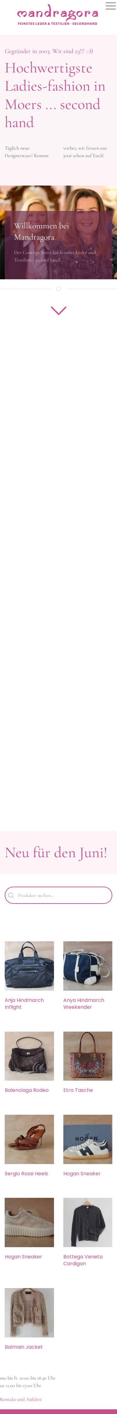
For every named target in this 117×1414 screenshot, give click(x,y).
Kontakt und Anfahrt (20, 1399)
